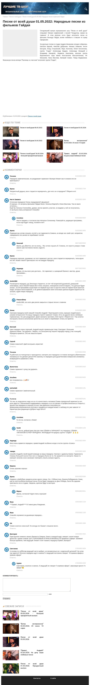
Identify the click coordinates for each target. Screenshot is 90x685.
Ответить (13, 183)
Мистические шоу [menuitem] (37, 12)
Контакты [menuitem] (37, 678)
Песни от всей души (34, 116)
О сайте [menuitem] (53, 678)
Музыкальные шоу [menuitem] (15, 12)
